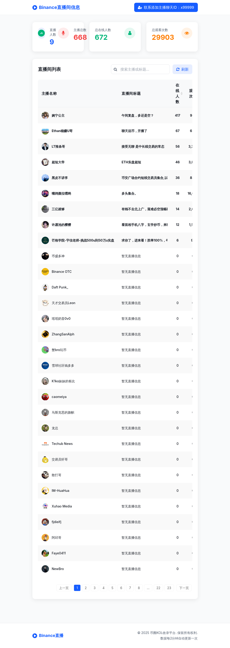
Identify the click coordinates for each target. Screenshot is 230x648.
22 (158, 588)
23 (169, 588)
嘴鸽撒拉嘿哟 (61, 193)
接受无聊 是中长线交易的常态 (143, 146)
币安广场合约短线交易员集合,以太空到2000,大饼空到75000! (166, 178)
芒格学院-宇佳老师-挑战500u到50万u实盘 (83, 240)
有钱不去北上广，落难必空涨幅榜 (146, 209)
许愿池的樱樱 (61, 225)
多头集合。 (130, 193)
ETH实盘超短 (131, 162)
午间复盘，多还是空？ (138, 115)
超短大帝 (58, 162)
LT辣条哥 (58, 146)
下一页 (184, 588)
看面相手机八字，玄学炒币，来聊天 (147, 225)
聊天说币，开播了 (134, 131)
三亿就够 (58, 209)
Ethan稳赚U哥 (62, 131)
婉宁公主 (58, 115)
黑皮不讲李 (60, 178)
